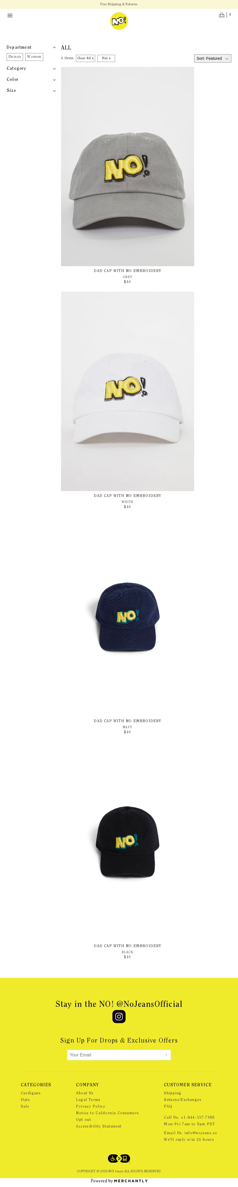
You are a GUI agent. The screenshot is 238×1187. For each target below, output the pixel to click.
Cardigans (31, 1093)
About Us (84, 1093)
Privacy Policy (90, 1107)
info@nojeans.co (200, 1133)
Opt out (83, 1120)
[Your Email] (114, 1055)
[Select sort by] (212, 58)
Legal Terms (88, 1100)
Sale (25, 1107)
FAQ (168, 1107)
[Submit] (166, 1055)
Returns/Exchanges (182, 1100)
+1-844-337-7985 (198, 1118)
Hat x (106, 58)
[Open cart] (225, 15)
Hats (25, 1100)
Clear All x (85, 58)
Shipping (172, 1093)
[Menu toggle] (10, 15)
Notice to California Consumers (107, 1113)
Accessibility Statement (98, 1127)
